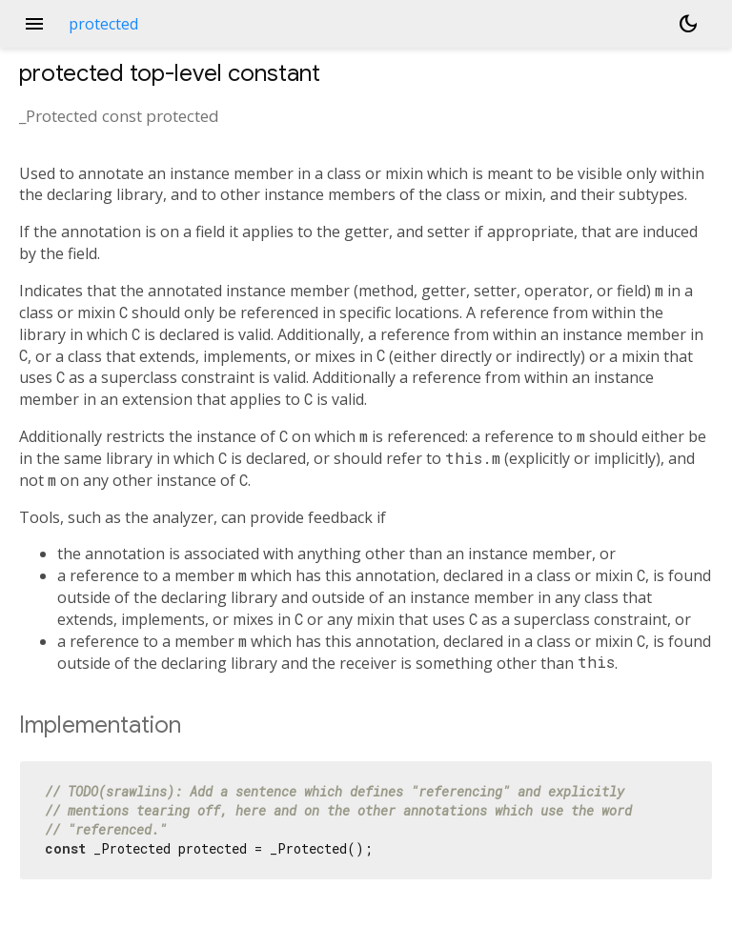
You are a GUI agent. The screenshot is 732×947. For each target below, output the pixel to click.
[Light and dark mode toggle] (688, 24)
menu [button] (34, 23)
